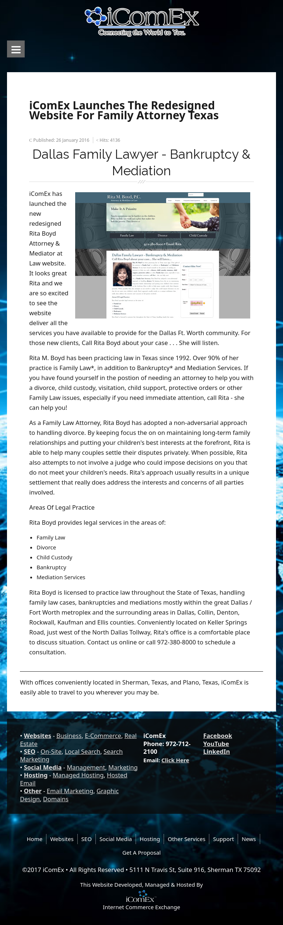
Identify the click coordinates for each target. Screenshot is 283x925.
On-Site (51, 751)
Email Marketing (70, 791)
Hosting (36, 775)
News (249, 839)
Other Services (186, 839)
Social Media (43, 767)
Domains (56, 799)
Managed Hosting (78, 775)
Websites (37, 735)
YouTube (216, 743)
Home (34, 839)
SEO (29, 751)
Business (68, 735)
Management (86, 767)
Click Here (175, 760)
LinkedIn (216, 751)
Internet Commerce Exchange (141, 907)
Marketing (123, 767)
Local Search (83, 751)
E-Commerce (103, 735)
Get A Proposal (141, 852)
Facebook (217, 735)
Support (223, 839)
